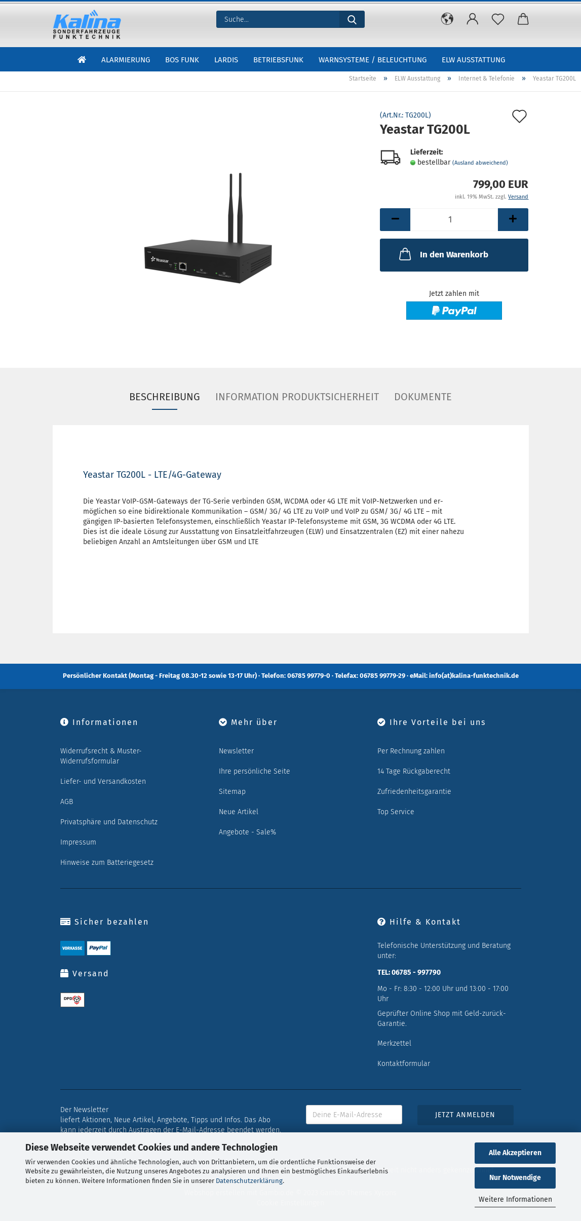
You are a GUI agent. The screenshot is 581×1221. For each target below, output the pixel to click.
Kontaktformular (403, 1063)
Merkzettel (394, 1043)
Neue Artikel (238, 812)
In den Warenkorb (442, 254)
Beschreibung (164, 397)
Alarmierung (125, 59)
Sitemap (232, 791)
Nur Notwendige (515, 1177)
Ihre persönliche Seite (254, 771)
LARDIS (226, 59)
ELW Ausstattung (473, 59)
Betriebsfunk (278, 59)
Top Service (395, 812)
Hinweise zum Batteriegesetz (106, 862)
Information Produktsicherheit (297, 397)
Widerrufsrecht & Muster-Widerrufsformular (101, 756)
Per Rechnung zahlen (411, 751)
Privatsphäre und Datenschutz (109, 822)
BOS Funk (182, 59)
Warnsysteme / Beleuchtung (373, 59)
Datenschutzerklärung (249, 1181)
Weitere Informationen (515, 1199)
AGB (66, 801)
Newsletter (236, 751)
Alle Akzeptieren (515, 1153)
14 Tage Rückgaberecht (413, 771)
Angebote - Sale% (247, 832)
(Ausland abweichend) (480, 163)
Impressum (78, 842)
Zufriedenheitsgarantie (414, 791)
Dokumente (423, 397)
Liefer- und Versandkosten (103, 781)
